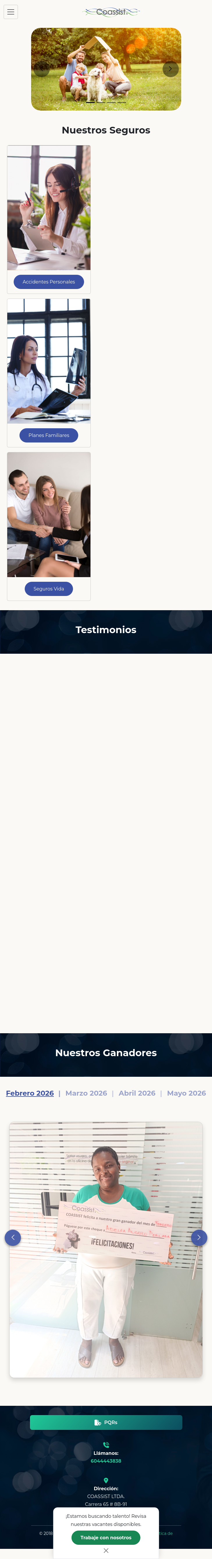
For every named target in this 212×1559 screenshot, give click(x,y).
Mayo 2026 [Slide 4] (186, 1093)
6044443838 (106, 1461)
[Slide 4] (121, 102)
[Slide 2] (101, 102)
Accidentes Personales (49, 282)
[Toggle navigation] (10, 12)
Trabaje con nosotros (106, 1537)
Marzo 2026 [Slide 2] (86, 1093)
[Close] (106, 1550)
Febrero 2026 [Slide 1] (30, 1093)
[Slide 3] (111, 102)
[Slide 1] (90, 102)
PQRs (106, 1422)
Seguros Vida (49, 589)
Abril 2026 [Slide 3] (137, 1093)
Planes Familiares (48, 435)
